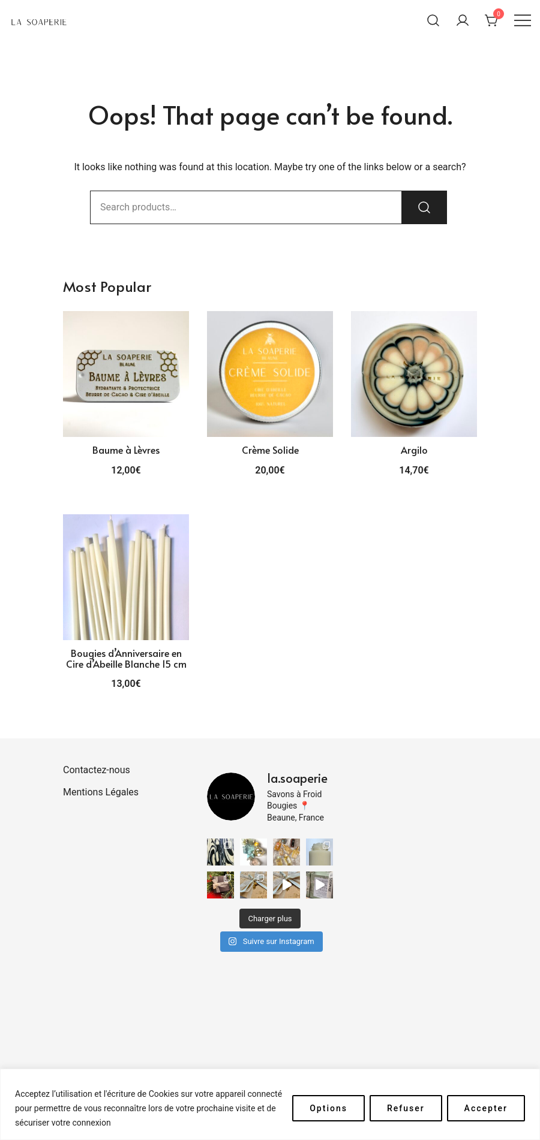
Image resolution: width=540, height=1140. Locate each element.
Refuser (406, 1108)
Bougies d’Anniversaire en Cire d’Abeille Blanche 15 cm (126, 658)
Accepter (486, 1108)
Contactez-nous (96, 770)
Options (328, 1108)
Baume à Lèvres (126, 449)
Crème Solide (270, 449)
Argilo (414, 449)
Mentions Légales (101, 792)
